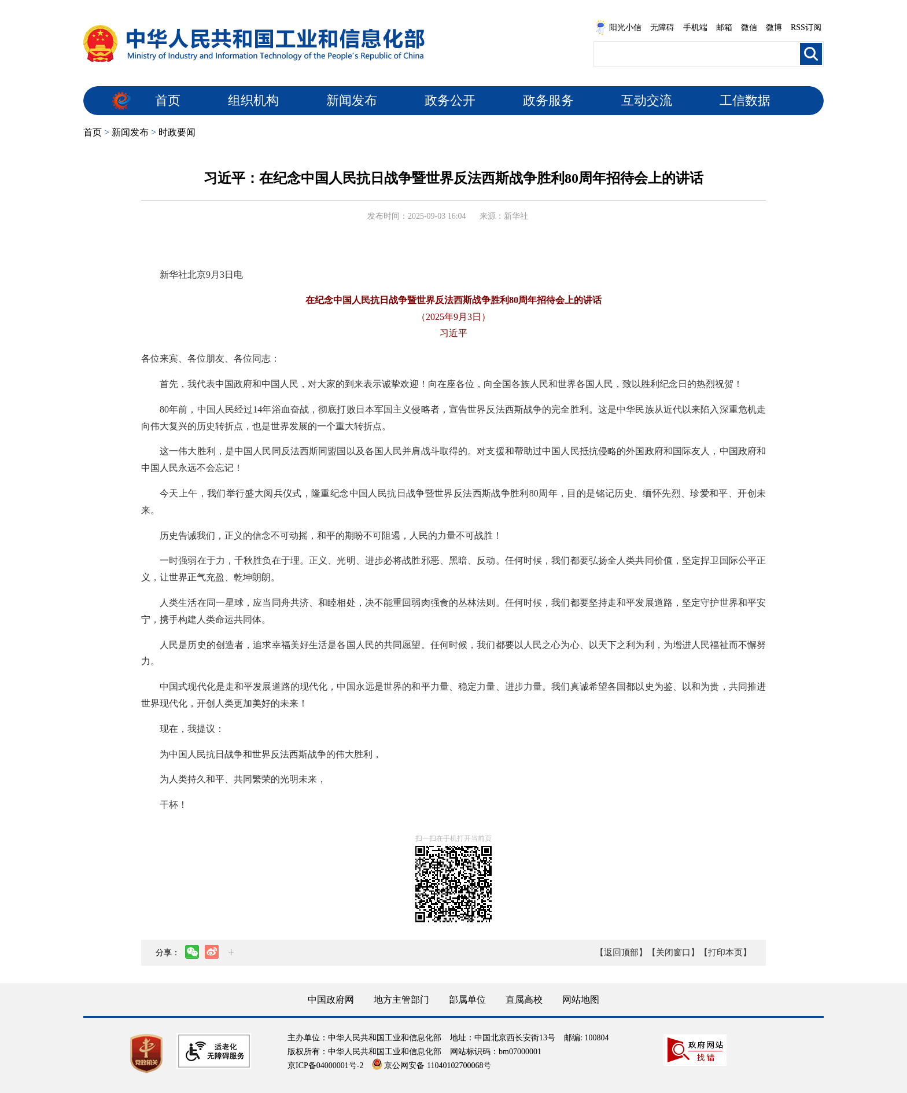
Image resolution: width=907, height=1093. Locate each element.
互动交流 (646, 100)
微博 (774, 27)
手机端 (695, 27)
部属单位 (467, 999)
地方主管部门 (401, 999)
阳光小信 (618, 27)
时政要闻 (177, 132)
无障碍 (662, 27)
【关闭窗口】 (673, 952)
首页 (167, 100)
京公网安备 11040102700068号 (431, 1065)
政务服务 (548, 100)
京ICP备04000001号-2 (325, 1065)
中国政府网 (331, 999)
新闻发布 (351, 100)
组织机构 (253, 100)
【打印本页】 (725, 952)
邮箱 (724, 27)
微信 (749, 27)
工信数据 (745, 100)
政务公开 (450, 100)
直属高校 (524, 999)
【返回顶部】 (621, 952)
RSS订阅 (806, 27)
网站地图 (580, 999)
